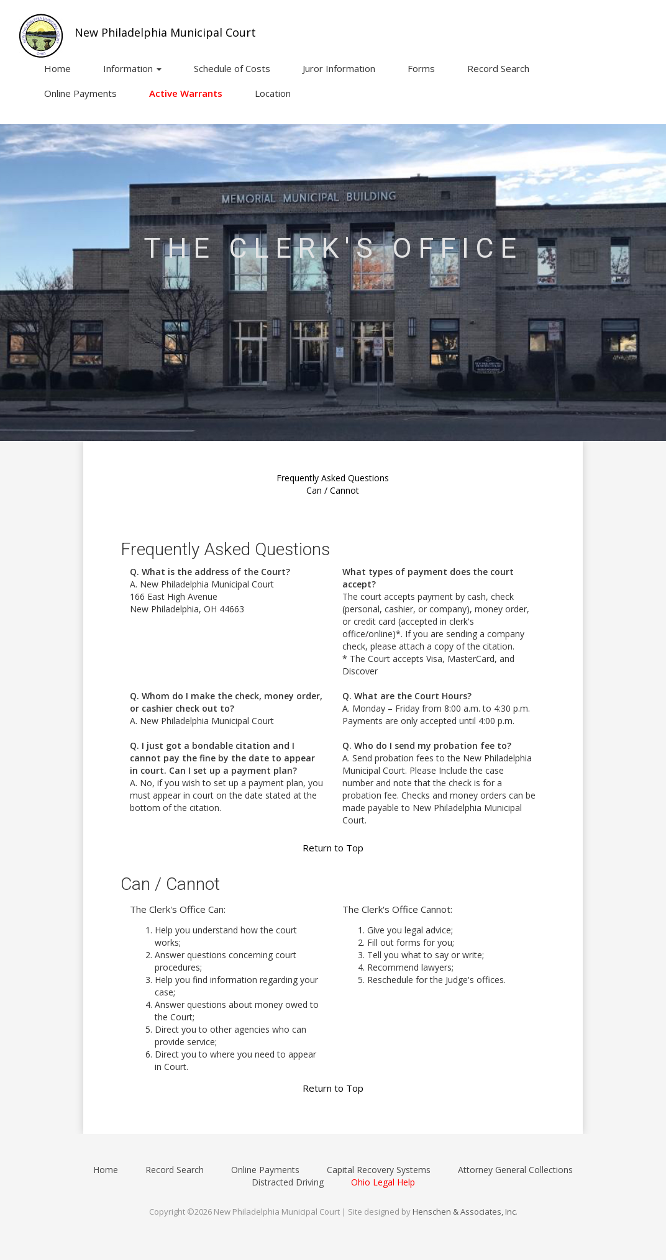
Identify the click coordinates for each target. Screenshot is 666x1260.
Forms (421, 68)
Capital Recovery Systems (379, 1170)
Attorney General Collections (515, 1170)
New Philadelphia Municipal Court (165, 32)
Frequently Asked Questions (332, 478)
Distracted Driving (288, 1182)
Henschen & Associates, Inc (464, 1211)
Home (57, 68)
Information (132, 68)
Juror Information (339, 68)
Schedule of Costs (232, 68)
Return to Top (333, 847)
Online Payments (80, 93)
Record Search (498, 68)
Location (273, 93)
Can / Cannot (332, 490)
